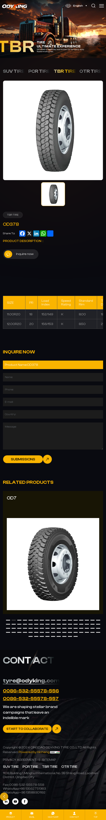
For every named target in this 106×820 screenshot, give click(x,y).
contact (74, 817)
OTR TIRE (90, 71)
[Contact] (32, 728)
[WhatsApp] (32, 788)
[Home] (15, 6)
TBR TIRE (65, 71)
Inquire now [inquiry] (19, 254)
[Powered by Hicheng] (34, 752)
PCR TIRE (39, 71)
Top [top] (95, 817)
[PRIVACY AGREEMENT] (19, 759)
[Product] (53, 365)
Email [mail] (32, 817)
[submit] (27, 459)
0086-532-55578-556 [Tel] (31, 690)
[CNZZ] (55, 752)
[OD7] (53, 552)
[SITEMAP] (49, 759)
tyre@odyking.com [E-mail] (31, 680)
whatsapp (53, 817)
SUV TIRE (13, 71)
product (10, 817)
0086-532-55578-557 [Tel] (31, 698)
